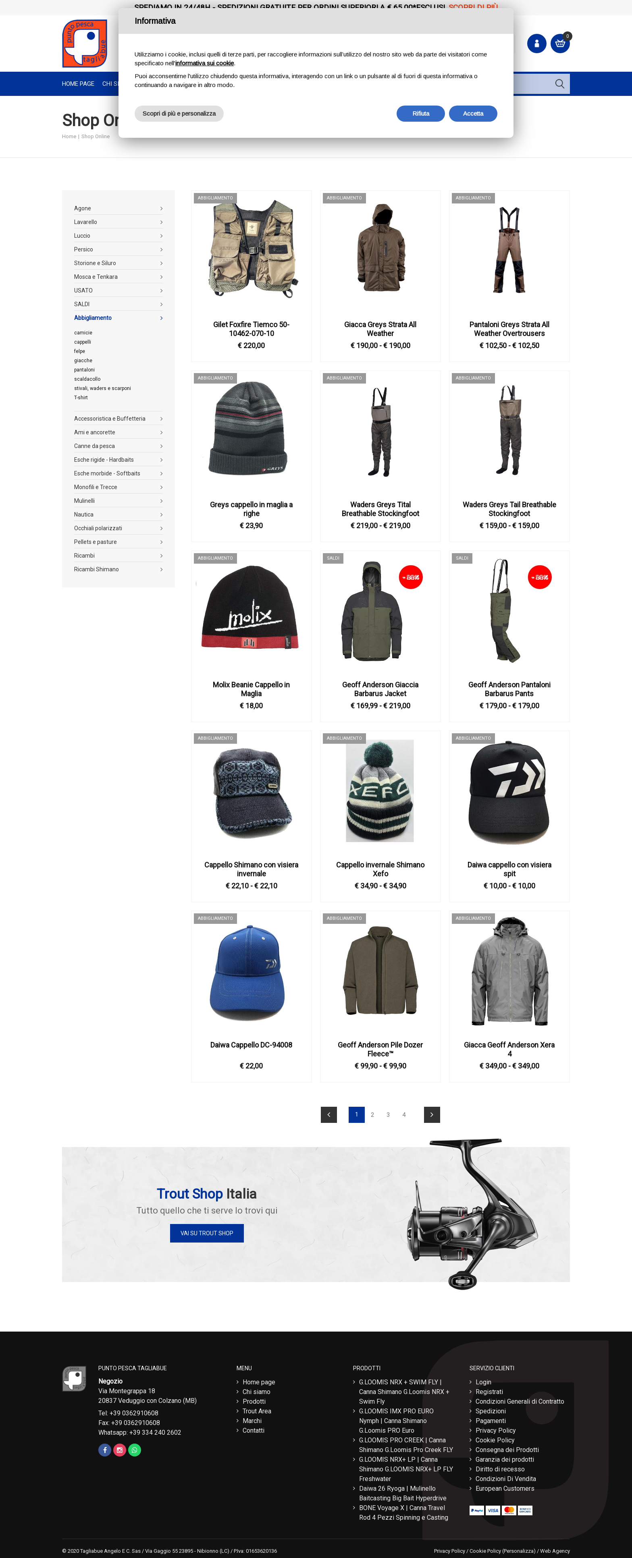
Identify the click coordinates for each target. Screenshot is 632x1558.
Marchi (252, 1419)
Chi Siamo (117, 83)
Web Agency (555, 1549)
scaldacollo (87, 379)
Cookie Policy (495, 1438)
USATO (83, 290)
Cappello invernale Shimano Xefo (380, 869)
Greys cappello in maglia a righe (251, 509)
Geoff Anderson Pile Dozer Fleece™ (380, 1049)
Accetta (473, 113)
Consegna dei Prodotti (507, 1448)
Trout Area (257, 1409)
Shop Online (95, 136)
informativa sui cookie (204, 63)
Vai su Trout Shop (207, 1233)
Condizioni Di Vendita (506, 1477)
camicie (83, 333)
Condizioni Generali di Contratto (520, 1399)
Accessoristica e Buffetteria (110, 418)
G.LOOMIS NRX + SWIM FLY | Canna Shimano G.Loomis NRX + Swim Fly (404, 1389)
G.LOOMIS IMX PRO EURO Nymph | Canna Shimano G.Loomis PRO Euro (396, 1418)
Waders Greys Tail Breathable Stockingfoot (509, 509)
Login (483, 1380)
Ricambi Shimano (96, 569)
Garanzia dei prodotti (505, 1457)
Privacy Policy (496, 1428)
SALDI (81, 304)
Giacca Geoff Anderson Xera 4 (509, 1049)
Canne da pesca (94, 446)
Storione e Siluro (95, 263)
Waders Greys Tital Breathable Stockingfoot (380, 509)
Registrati (489, 1390)
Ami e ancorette (94, 432)
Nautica (84, 514)
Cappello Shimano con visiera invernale (251, 869)
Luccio (82, 235)
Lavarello (85, 222)
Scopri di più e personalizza (179, 113)
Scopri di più (473, 7)
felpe (79, 351)
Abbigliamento (93, 318)
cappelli (82, 342)
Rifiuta (420, 113)
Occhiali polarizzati (98, 528)
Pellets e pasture (95, 542)
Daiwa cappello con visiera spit (509, 869)
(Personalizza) (519, 1549)
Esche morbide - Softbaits (107, 473)
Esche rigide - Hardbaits (104, 459)
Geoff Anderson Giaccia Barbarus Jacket (380, 689)
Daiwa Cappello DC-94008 (251, 1045)
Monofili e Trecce (95, 487)
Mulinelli (84, 501)
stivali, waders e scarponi (102, 388)
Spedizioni (491, 1409)
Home (69, 136)
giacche (83, 360)
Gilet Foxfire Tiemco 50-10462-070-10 (251, 329)
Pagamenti (491, 1419)
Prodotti (254, 1399)
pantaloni (84, 370)
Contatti (253, 1428)
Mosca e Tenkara (96, 277)
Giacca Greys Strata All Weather (380, 329)
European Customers (505, 1486)
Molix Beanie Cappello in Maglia (251, 689)
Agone (82, 208)
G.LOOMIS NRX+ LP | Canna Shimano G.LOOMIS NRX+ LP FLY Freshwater (406, 1467)
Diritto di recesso (500, 1467)
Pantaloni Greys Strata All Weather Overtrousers (509, 329)
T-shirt (81, 397)
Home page (78, 83)
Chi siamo (256, 1390)
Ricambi (84, 555)
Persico (83, 249)
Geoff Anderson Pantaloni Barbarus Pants (509, 689)
